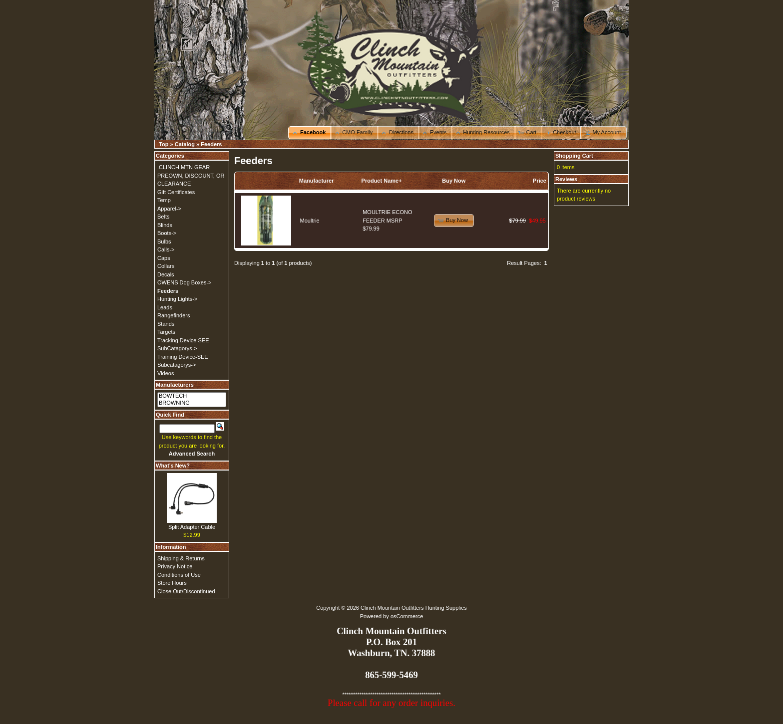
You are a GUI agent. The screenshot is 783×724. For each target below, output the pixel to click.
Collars (165, 266)
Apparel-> (169, 209)
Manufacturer (316, 181)
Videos (165, 373)
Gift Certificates (176, 192)
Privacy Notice (174, 566)
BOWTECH (192, 396)
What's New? (173, 466)
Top (163, 144)
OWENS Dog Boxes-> (184, 282)
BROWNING (192, 403)
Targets (166, 332)
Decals (165, 274)
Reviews (566, 179)
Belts (163, 217)
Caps (163, 258)
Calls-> (166, 249)
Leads (164, 307)
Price (539, 181)
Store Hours (172, 583)
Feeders (211, 144)
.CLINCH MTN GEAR (183, 167)
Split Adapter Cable (191, 527)
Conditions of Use (179, 575)
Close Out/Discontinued (186, 591)
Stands (165, 324)
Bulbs (164, 241)
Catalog (185, 144)
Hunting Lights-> (177, 299)
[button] (310, 132)
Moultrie (310, 221)
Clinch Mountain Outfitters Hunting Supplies (414, 608)
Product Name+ (382, 181)
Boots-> (166, 233)
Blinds (164, 225)
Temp (164, 200)
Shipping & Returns (181, 558)
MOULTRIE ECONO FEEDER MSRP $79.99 (387, 220)
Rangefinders (173, 315)
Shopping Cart (574, 156)
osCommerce (407, 616)
